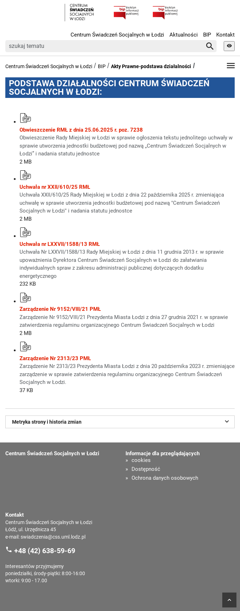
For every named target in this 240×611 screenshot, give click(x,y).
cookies (141, 460)
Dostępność (146, 469)
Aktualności (183, 35)
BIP (207, 35)
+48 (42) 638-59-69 (44, 550)
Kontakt (225, 35)
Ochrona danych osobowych (165, 478)
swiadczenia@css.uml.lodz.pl (53, 537)
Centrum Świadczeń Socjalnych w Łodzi (117, 35)
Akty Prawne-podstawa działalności (151, 66)
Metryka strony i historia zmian (121, 421)
